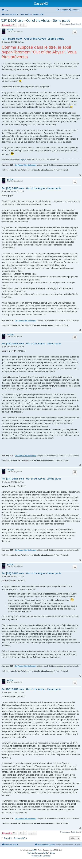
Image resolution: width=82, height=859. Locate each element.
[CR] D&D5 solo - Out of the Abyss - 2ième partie (35, 20)
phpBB (33, 850)
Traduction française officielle (37, 853)
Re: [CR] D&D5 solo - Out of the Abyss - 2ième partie (31, 188)
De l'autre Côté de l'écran (25, 165)
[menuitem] (5, 10)
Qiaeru (52, 853)
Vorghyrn (10, 29)
